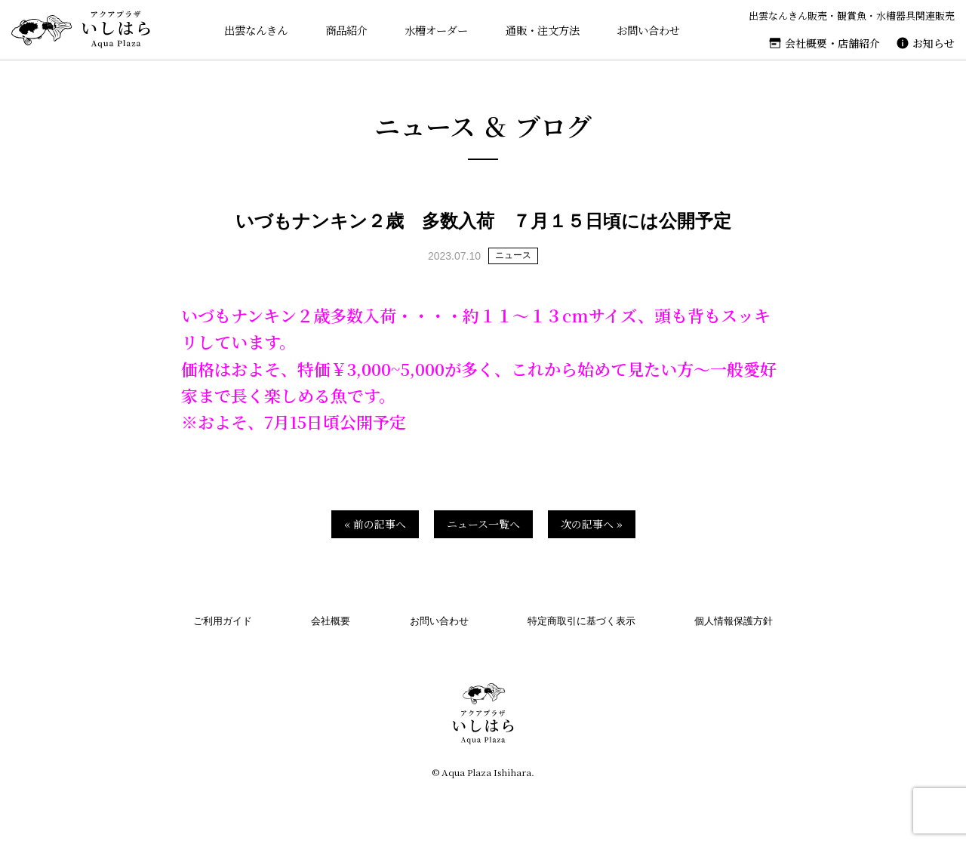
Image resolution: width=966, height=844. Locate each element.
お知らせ (933, 43)
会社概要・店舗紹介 (832, 43)
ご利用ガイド (222, 621)
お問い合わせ (651, 30)
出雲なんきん (247, 30)
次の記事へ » (592, 523)
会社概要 (330, 621)
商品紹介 (340, 30)
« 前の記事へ (375, 523)
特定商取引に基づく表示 (581, 621)
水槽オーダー (432, 30)
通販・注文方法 (542, 30)
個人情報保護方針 (733, 621)
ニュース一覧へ (483, 523)
